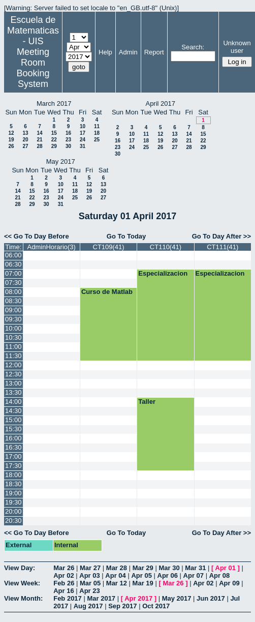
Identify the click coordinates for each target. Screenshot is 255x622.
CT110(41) (165, 247)
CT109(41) (108, 247)
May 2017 (177, 598)
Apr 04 (115, 575)
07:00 (13, 273)
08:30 (13, 301)
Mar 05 (90, 583)
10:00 (13, 328)
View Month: (23, 598)
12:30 (13, 374)
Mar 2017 (101, 598)
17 (82, 133)
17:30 (13, 465)
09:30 (13, 319)
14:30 (13, 410)
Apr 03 (89, 575)
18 (97, 133)
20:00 (13, 511)
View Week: (22, 583)
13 (25, 133)
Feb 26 (63, 583)
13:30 (13, 392)
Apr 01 (225, 568)
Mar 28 (116, 568)
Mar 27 (90, 568)
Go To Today (126, 236)
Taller (146, 401)
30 (68, 146)
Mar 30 (168, 568)
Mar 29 (143, 568)
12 (11, 133)
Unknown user (236, 46)
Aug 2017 (88, 606)
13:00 (13, 383)
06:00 (13, 255)
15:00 (13, 420)
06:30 (13, 264)
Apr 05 (141, 575)
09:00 (13, 310)
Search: (192, 47)
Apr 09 (229, 583)
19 (11, 139)
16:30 (13, 447)
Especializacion (162, 273)
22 (54, 139)
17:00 (13, 456)
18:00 (13, 475)
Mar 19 (143, 583)
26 (11, 146)
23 (68, 139)
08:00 (13, 291)
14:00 (13, 401)
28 (39, 146)
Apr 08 (219, 575)
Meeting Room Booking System (32, 68)
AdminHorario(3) (51, 247)
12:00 (13, 365)
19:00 (13, 493)
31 (82, 146)
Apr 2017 (138, 598)
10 (82, 126)
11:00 (13, 346)
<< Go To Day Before (36, 236)
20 (25, 139)
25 (97, 139)
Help (105, 52)
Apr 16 (63, 591)
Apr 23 (89, 591)
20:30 (13, 520)
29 (54, 146)
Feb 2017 (67, 598)
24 (82, 139)
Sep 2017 (122, 606)
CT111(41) (222, 247)
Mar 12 (116, 583)
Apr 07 (193, 575)
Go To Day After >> (221, 236)
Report (154, 52)
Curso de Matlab (107, 291)
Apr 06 (167, 575)
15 (54, 133)
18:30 (13, 484)
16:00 (13, 438)
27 (25, 146)
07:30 (13, 282)
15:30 (13, 429)
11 (97, 126)
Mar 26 (63, 568)
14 (39, 133)
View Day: (19, 568)
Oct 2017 (156, 606)
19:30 (13, 502)
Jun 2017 (211, 598)
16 (68, 133)
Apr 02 (63, 575)
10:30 (13, 337)
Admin (128, 52)
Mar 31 (195, 568)
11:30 (13, 356)
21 (39, 139)
